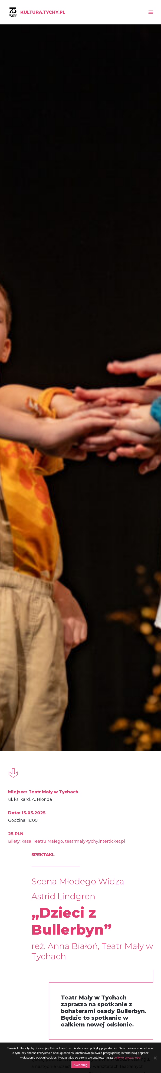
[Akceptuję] (155, 1058)
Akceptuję (80, 1065)
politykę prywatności (127, 1057)
